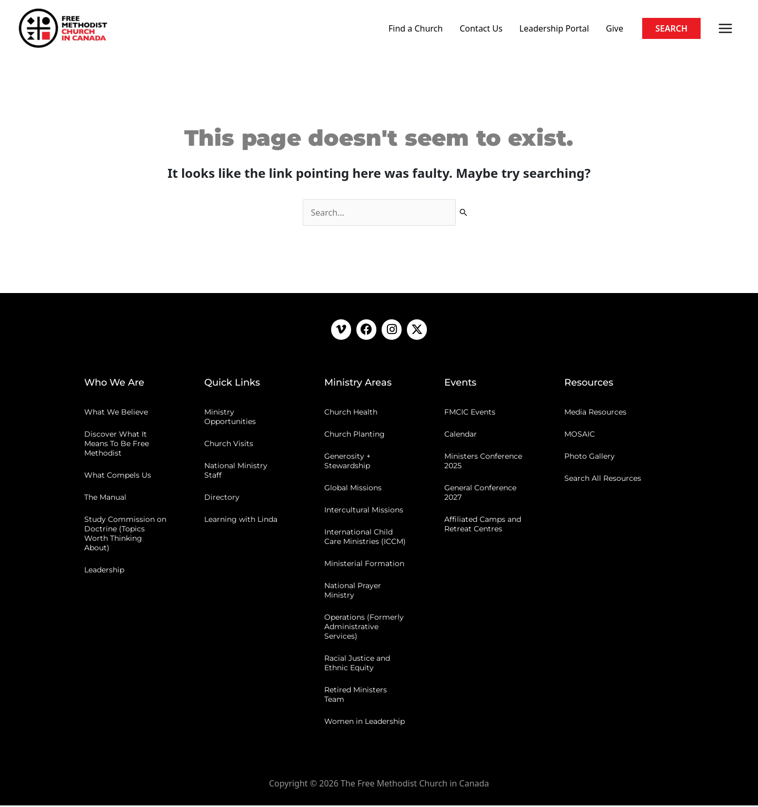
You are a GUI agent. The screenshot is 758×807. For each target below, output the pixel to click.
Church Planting (354, 435)
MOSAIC (579, 435)
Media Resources (595, 413)
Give (614, 28)
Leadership (104, 571)
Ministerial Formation (364, 565)
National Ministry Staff (235, 471)
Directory (222, 498)
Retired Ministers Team (355, 696)
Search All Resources (602, 480)
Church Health (350, 413)
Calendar (460, 435)
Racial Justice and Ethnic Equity (357, 664)
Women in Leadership (364, 723)
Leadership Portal (554, 28)
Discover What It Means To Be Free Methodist (116, 445)
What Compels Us (117, 476)
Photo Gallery (589, 457)
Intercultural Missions (363, 511)
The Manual (105, 498)
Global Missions (353, 489)
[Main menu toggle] (725, 28)
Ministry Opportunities (230, 418)
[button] (671, 28)
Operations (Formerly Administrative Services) (364, 628)
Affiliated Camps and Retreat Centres (482, 525)
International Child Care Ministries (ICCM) (365, 538)
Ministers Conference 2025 (483, 462)
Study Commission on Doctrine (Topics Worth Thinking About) (125, 535)
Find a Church (415, 28)
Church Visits (228, 445)
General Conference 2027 (480, 494)
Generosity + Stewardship (347, 462)
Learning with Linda (240, 521)
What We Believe (116, 413)
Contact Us (481, 28)
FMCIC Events (469, 413)
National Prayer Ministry (352, 591)
